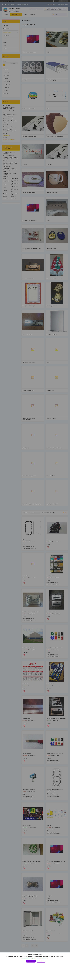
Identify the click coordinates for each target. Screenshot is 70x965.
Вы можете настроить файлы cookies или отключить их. (34, 958)
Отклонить (41, 961)
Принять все (31, 961)
